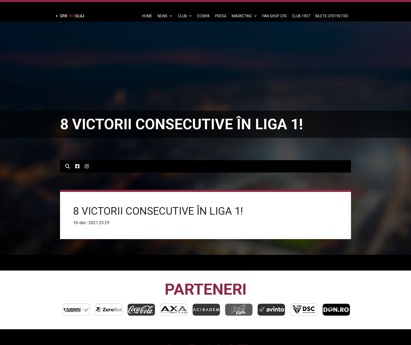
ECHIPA (203, 16)
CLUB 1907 (301, 16)
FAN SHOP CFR (274, 16)
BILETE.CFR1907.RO (331, 16)
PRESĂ (220, 16)
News (165, 15)
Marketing (244, 15)
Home (147, 16)
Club (185, 15)
